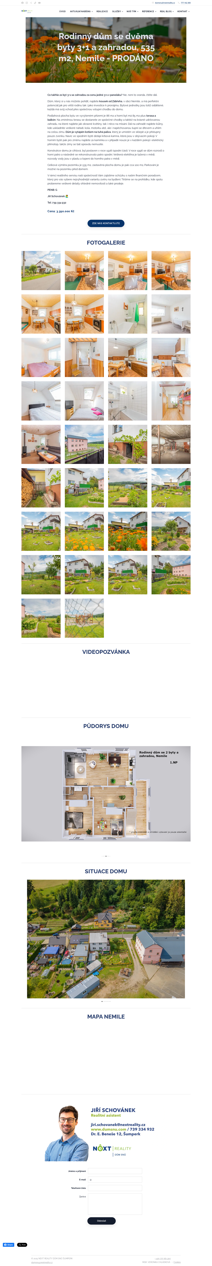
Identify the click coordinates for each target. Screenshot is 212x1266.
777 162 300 (186, 2)
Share (8, 1245)
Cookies (177, 1262)
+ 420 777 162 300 (163, 1258)
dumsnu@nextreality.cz (165, 2)
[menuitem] (63, 11)
